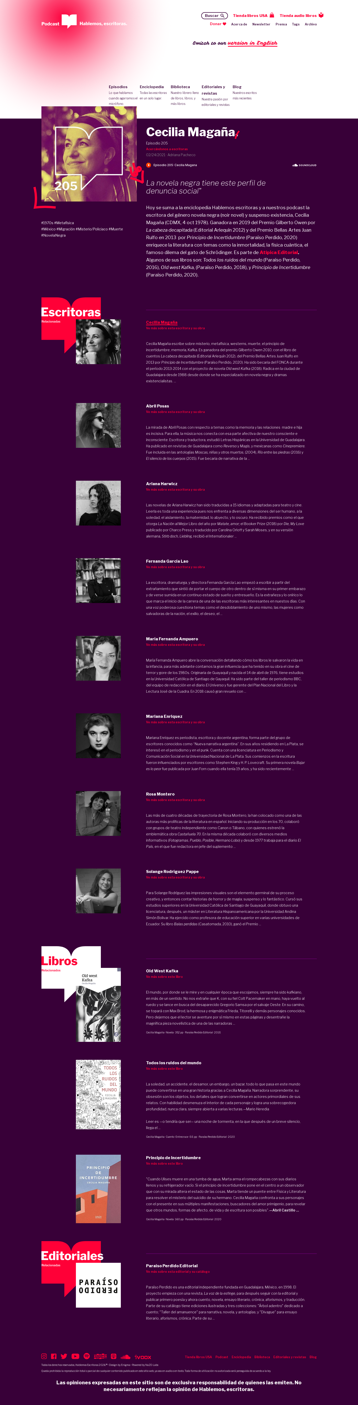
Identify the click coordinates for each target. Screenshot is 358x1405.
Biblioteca (185, 96)
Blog (247, 93)
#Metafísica (64, 223)
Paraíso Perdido (159, 1287)
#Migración (65, 229)
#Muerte (116, 229)
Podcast (221, 1357)
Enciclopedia (154, 93)
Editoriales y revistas (216, 96)
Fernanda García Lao (224, 582)
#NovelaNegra (53, 235)
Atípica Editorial (279, 252)
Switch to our (235, 43)
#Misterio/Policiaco (92, 229)
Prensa (281, 24)
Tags (296, 24)
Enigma (125, 1364)
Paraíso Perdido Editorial (199, 1032)
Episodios (123, 96)
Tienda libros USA (250, 15)
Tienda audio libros (298, 15)
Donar (216, 24)
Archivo (311, 24)
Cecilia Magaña (155, 1032)
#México (48, 229)
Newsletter (261, 24)
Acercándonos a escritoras (167, 149)
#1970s (47, 223)
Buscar (212, 15)
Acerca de (239, 24)
